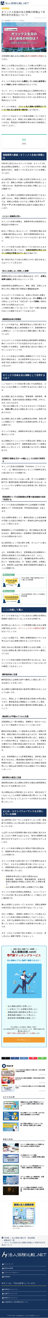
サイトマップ (8, 1264)
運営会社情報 (8, 1268)
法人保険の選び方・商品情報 (23, 1238)
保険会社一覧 (5, 8)
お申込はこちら (23, 1040)
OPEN (24, 143)
